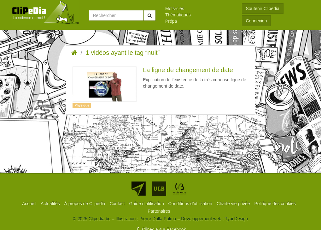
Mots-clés (174, 8)
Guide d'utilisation (147, 203)
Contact (117, 203)
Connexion (256, 20)
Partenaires (159, 211)
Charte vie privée (234, 203)
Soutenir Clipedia (263, 8)
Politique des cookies (275, 203)
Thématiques (178, 14)
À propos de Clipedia (85, 203)
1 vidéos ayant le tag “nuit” (123, 52)
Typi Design (236, 218)
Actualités (51, 203)
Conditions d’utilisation (190, 203)
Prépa (171, 21)
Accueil (30, 203)
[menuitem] (198, 8)
